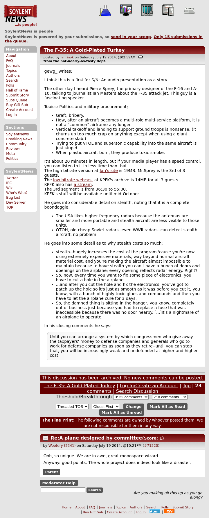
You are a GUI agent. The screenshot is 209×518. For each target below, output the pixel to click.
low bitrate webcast (73, 180)
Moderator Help (58, 483)
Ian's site (109, 170)
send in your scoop (131, 37)
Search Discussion (137, 391)
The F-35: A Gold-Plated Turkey (84, 50)
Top (187, 385)
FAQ (9, 61)
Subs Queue (16, 100)
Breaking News (19, 139)
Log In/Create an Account (149, 385)
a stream (83, 184)
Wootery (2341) (62, 446)
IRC (9, 183)
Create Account (19, 110)
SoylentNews (20, 16)
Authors (13, 76)
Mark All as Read (167, 406)
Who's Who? (17, 193)
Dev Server (16, 202)
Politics (12, 159)
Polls (10, 85)
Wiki (9, 188)
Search (12, 80)
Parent (51, 472)
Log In (11, 115)
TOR (9, 207)
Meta (10, 154)
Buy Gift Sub (17, 105)
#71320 (151, 446)
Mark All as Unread (122, 412)
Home (66, 507)
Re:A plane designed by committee (96, 438)
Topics (11, 71)
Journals (13, 66)
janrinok (67, 57)
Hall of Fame (17, 90)
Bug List (13, 198)
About (11, 56)
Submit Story (17, 95)
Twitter (12, 178)
